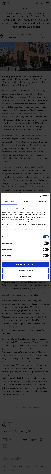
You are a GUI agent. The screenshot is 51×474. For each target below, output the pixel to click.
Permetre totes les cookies (25, 265)
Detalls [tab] (25, 202)
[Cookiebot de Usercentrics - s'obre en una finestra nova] (40, 196)
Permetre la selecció (25, 270)
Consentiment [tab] (9, 202)
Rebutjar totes (25, 276)
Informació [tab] (42, 202)
